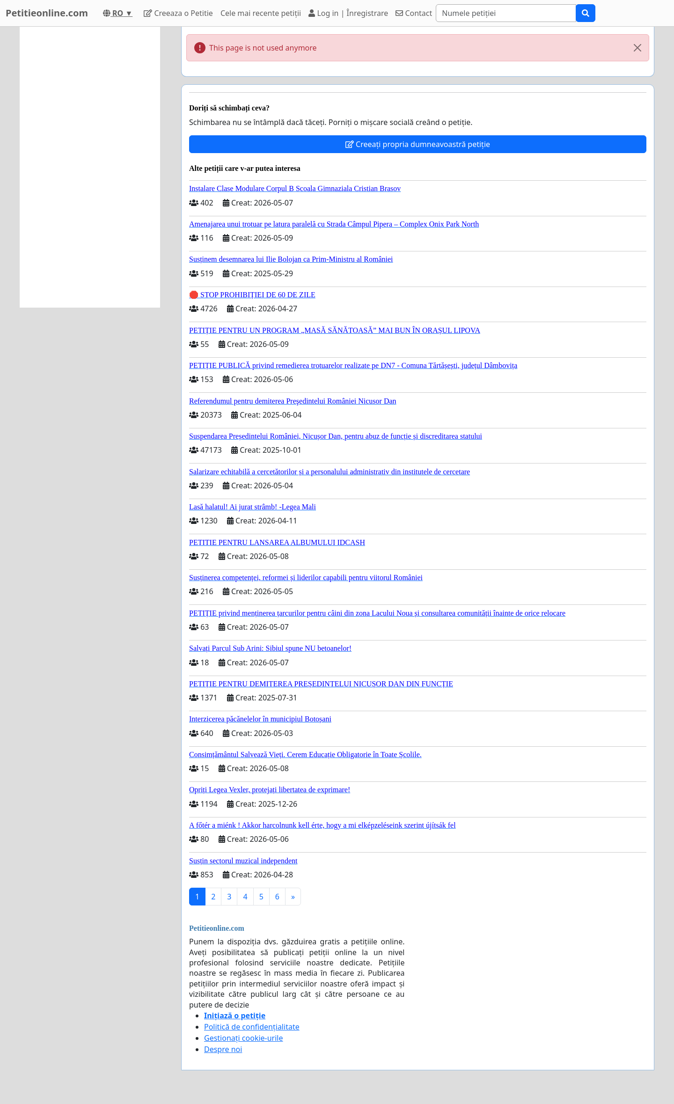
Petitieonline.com (47, 13)
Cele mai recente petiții (260, 13)
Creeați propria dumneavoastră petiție (417, 144)
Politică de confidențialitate (252, 1027)
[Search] (506, 13)
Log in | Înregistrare (348, 13)
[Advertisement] (90, 167)
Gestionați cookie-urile (243, 1038)
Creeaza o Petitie (178, 13)
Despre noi (223, 1049)
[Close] (637, 48)
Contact (414, 13)
